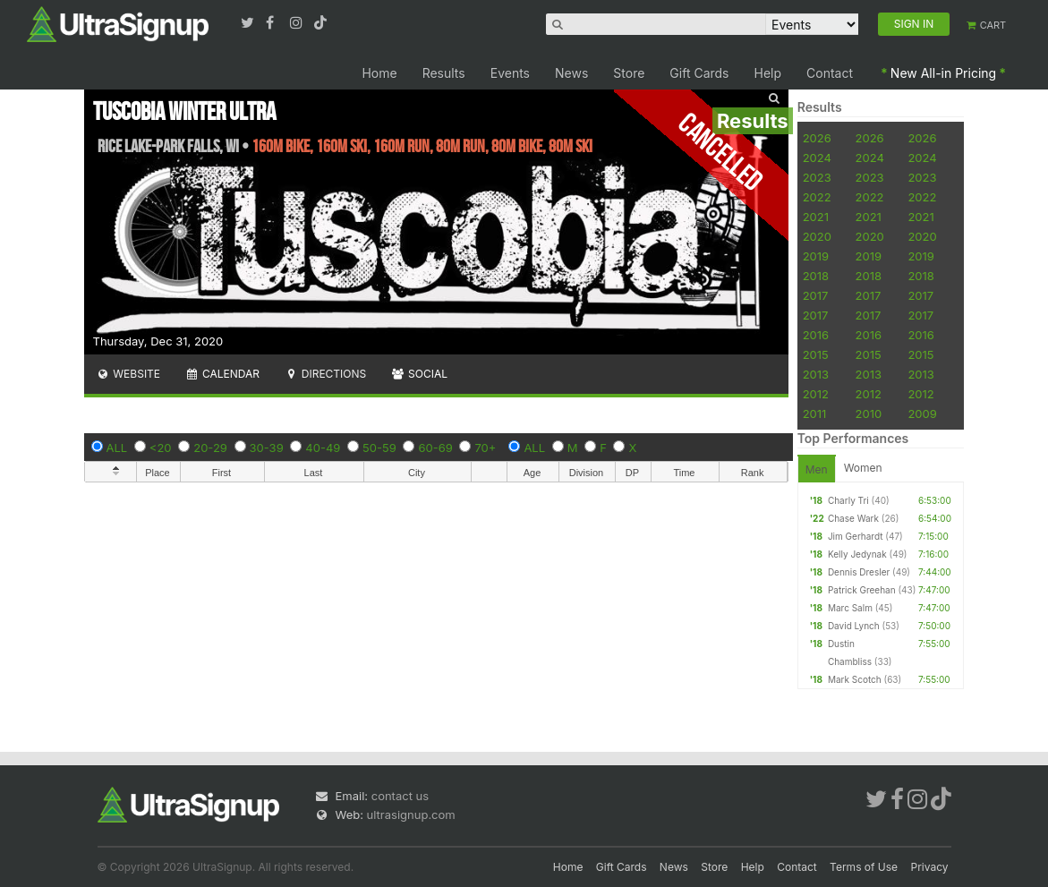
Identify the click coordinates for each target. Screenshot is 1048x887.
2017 (816, 295)
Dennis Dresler (859, 572)
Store (628, 73)
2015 (816, 354)
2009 (921, 413)
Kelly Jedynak (857, 554)
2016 (816, 335)
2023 (817, 177)
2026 (817, 138)
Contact (829, 73)
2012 (816, 394)
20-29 (210, 447)
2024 (817, 157)
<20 (160, 447)
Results (443, 73)
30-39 (267, 447)
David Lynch (854, 625)
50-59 (379, 447)
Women (863, 467)
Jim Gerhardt (855, 536)
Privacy (930, 867)
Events (510, 73)
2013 (816, 374)
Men (816, 469)
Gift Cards (698, 73)
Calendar (222, 373)
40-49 (322, 447)
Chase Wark (853, 518)
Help (768, 73)
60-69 (435, 447)
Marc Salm (850, 607)
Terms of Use (864, 867)
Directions (325, 373)
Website (129, 373)
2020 (817, 236)
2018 (816, 276)
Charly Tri (848, 500)
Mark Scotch (855, 679)
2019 (816, 256)
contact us (400, 796)
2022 (817, 197)
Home (379, 73)
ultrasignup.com (411, 814)
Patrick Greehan (862, 589)
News (571, 73)
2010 (869, 413)
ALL (117, 447)
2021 (816, 216)
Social (419, 373)
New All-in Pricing (943, 73)
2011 (815, 413)
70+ (485, 447)
